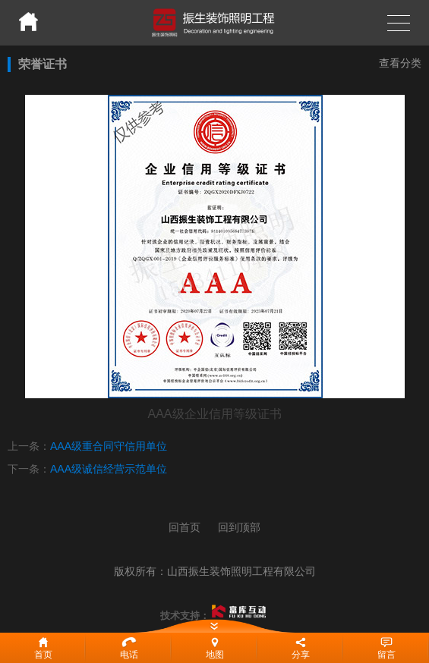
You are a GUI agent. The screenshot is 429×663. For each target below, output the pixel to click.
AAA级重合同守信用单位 (108, 446)
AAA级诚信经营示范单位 (108, 469)
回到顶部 (239, 527)
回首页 (184, 527)
